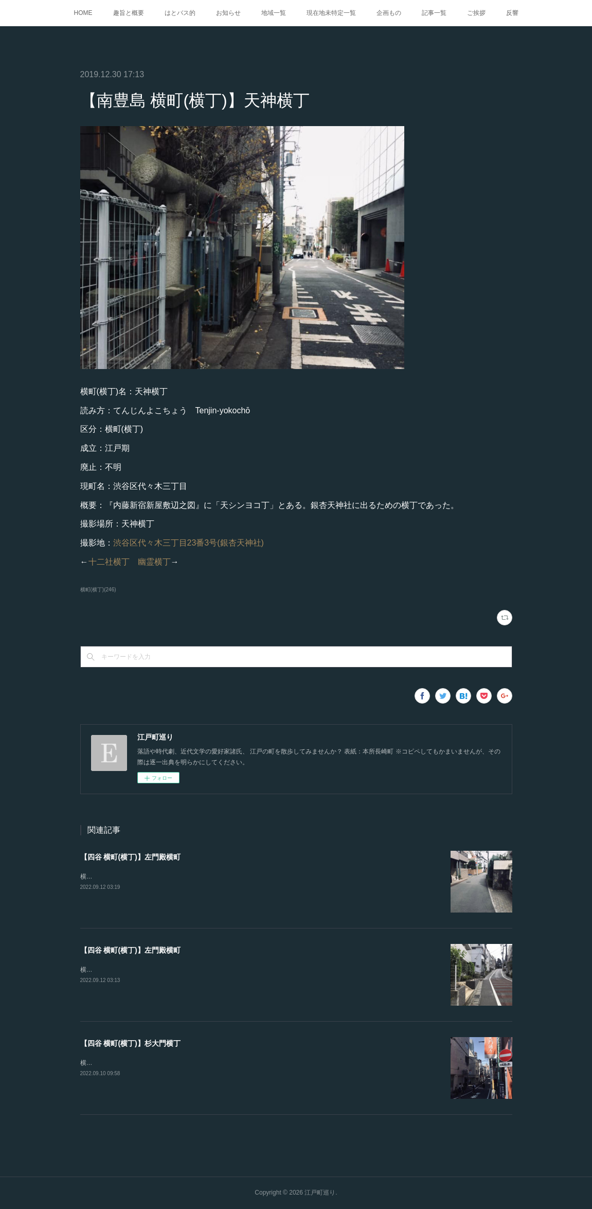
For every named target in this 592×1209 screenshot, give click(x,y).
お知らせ (228, 12)
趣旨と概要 (128, 12)
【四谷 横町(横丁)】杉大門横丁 (130, 1043)
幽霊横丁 (154, 561)
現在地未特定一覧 (331, 12)
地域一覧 (273, 12)
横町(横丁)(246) (98, 589)
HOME (83, 12)
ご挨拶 (476, 12)
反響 (512, 12)
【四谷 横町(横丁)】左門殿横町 (130, 857)
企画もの (388, 12)
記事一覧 (434, 12)
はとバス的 (180, 12)
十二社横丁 (109, 561)
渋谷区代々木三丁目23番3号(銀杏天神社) (188, 542)
